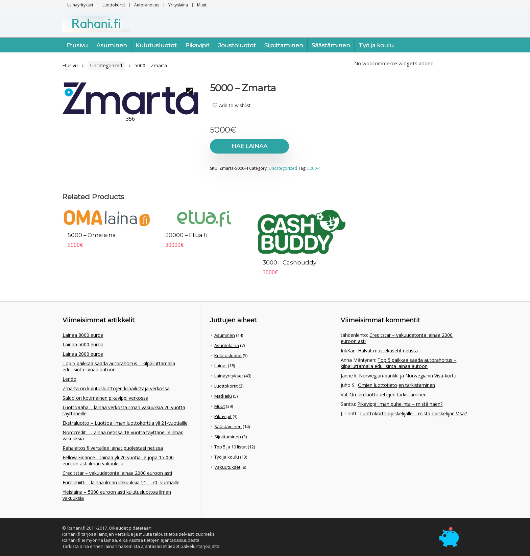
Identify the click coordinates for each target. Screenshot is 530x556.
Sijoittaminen (283, 45)
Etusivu (77, 45)
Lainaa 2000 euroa (83, 354)
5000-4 (313, 168)
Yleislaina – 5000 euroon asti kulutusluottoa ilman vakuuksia (117, 495)
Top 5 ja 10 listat (230, 447)
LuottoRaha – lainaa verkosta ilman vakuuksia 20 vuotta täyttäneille (124, 410)
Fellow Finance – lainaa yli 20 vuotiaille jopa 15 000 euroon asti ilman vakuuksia (118, 460)
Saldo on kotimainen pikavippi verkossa (105, 398)
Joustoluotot (237, 45)
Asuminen (111, 45)
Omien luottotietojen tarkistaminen (396, 385)
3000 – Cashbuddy (290, 262)
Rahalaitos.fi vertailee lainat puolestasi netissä (113, 448)
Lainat (220, 366)
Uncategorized (106, 65)
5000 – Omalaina (92, 235)
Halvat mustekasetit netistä (388, 350)
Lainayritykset (80, 5)
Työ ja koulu (376, 45)
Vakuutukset (227, 467)
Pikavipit (197, 45)
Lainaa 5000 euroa (83, 344)
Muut (202, 5)
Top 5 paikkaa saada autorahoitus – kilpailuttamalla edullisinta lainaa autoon (119, 366)
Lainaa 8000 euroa (83, 335)
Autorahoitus (146, 5)
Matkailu (223, 396)
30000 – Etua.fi (186, 235)
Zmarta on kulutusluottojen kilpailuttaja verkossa (116, 388)
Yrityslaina (178, 5)
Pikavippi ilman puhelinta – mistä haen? (399, 404)
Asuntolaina (226, 345)
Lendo (69, 379)
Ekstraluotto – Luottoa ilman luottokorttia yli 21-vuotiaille (125, 423)
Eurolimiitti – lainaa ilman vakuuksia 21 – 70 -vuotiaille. (121, 482)
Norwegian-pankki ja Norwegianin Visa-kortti (407, 375)
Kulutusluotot (156, 45)
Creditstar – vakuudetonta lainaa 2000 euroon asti (117, 473)
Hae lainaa (249, 146)
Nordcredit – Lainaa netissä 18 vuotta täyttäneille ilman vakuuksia (123, 435)
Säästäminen (331, 45)
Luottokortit (113, 5)
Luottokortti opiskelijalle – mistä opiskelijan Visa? (413, 413)
